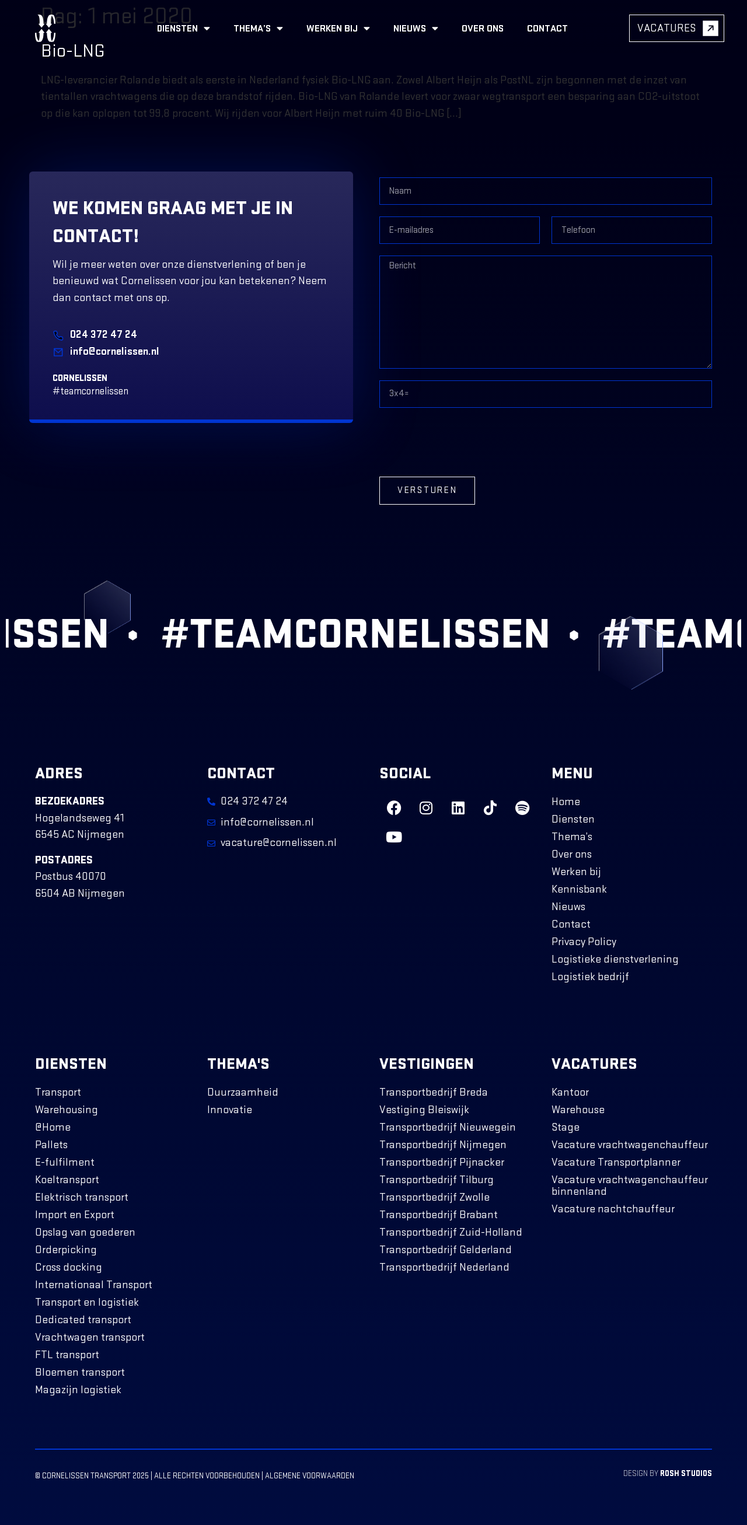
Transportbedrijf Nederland (444, 1267)
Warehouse (578, 1110)
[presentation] (468, 442)
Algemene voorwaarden (309, 1475)
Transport (58, 1092)
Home (565, 802)
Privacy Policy (583, 942)
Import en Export (74, 1215)
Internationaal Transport (93, 1285)
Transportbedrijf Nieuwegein (447, 1127)
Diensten (183, 28)
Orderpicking (66, 1250)
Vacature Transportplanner (615, 1162)
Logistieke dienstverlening (615, 959)
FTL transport (67, 1355)
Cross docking (68, 1267)
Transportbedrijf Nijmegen (443, 1145)
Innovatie (229, 1110)
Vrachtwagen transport (90, 1337)
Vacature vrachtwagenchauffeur (629, 1145)
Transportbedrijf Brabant (438, 1215)
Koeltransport (67, 1180)
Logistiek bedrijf (590, 977)
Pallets (51, 1145)
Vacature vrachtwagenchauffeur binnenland (629, 1186)
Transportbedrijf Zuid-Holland (450, 1232)
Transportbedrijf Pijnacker (441, 1162)
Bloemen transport (80, 1372)
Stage (565, 1127)
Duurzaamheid (242, 1092)
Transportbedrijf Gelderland (445, 1250)
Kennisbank (579, 889)
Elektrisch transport (81, 1197)
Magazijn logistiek (78, 1390)
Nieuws (415, 28)
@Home (53, 1127)
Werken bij (338, 28)
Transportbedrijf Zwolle (434, 1197)
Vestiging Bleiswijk (424, 1110)
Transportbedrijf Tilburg (436, 1180)
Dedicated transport (83, 1320)
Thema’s (258, 28)
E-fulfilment (65, 1162)
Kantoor (570, 1092)
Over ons (483, 28)
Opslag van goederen (85, 1232)
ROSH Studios (686, 1473)
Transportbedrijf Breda (433, 1092)
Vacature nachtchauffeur (613, 1209)
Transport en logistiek (87, 1302)
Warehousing (66, 1110)
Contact (547, 28)
